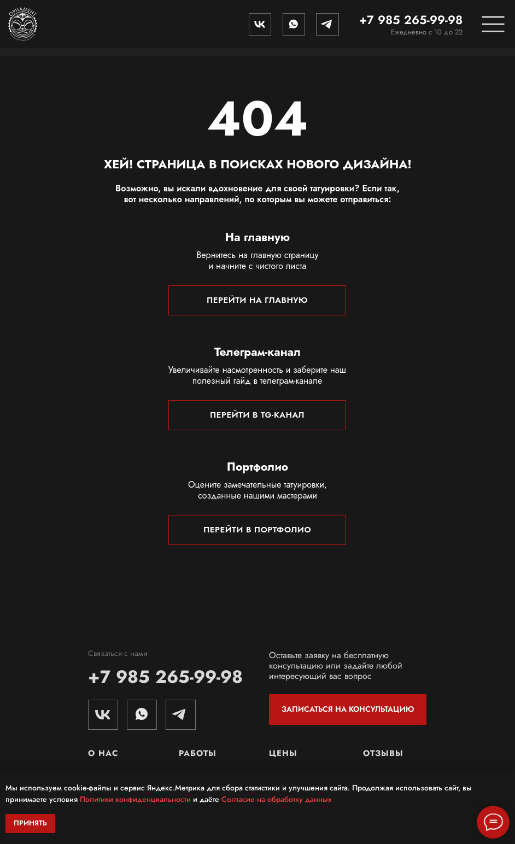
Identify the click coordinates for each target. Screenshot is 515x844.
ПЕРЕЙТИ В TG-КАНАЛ (257, 415)
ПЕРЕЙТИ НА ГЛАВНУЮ (257, 300)
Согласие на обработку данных (276, 799)
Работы (197, 753)
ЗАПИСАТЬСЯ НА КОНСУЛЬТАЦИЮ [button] (348, 709)
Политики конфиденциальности (135, 799)
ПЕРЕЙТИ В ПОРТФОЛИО (257, 530)
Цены (283, 753)
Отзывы (383, 753)
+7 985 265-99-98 (411, 19)
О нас (103, 753)
